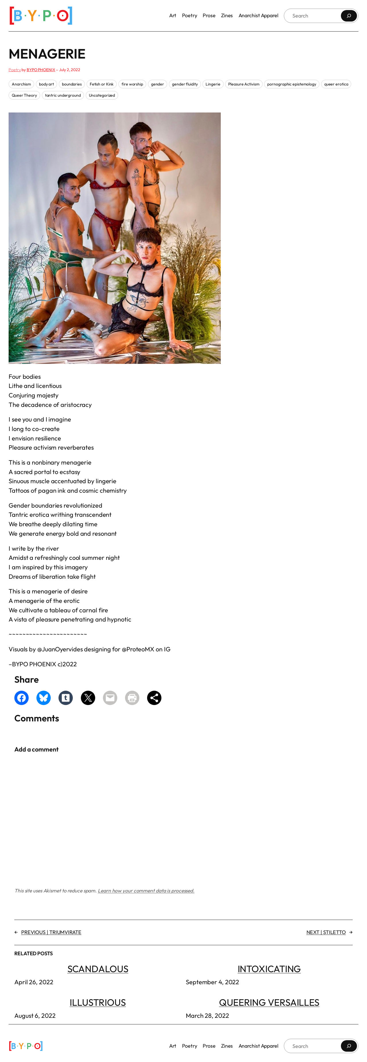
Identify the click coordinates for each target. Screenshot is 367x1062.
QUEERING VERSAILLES (269, 1002)
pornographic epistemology (291, 84)
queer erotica (336, 84)
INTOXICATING (269, 968)
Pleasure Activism (243, 84)
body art (46, 84)
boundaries (72, 84)
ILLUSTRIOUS (98, 1002)
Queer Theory (24, 95)
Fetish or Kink (102, 84)
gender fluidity (185, 84)
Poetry (15, 69)
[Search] (349, 16)
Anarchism (21, 84)
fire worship (132, 84)
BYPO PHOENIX (41, 69)
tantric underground (63, 95)
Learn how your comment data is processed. (146, 891)
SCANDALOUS (97, 968)
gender (157, 84)
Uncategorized (102, 95)
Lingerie (213, 84)
